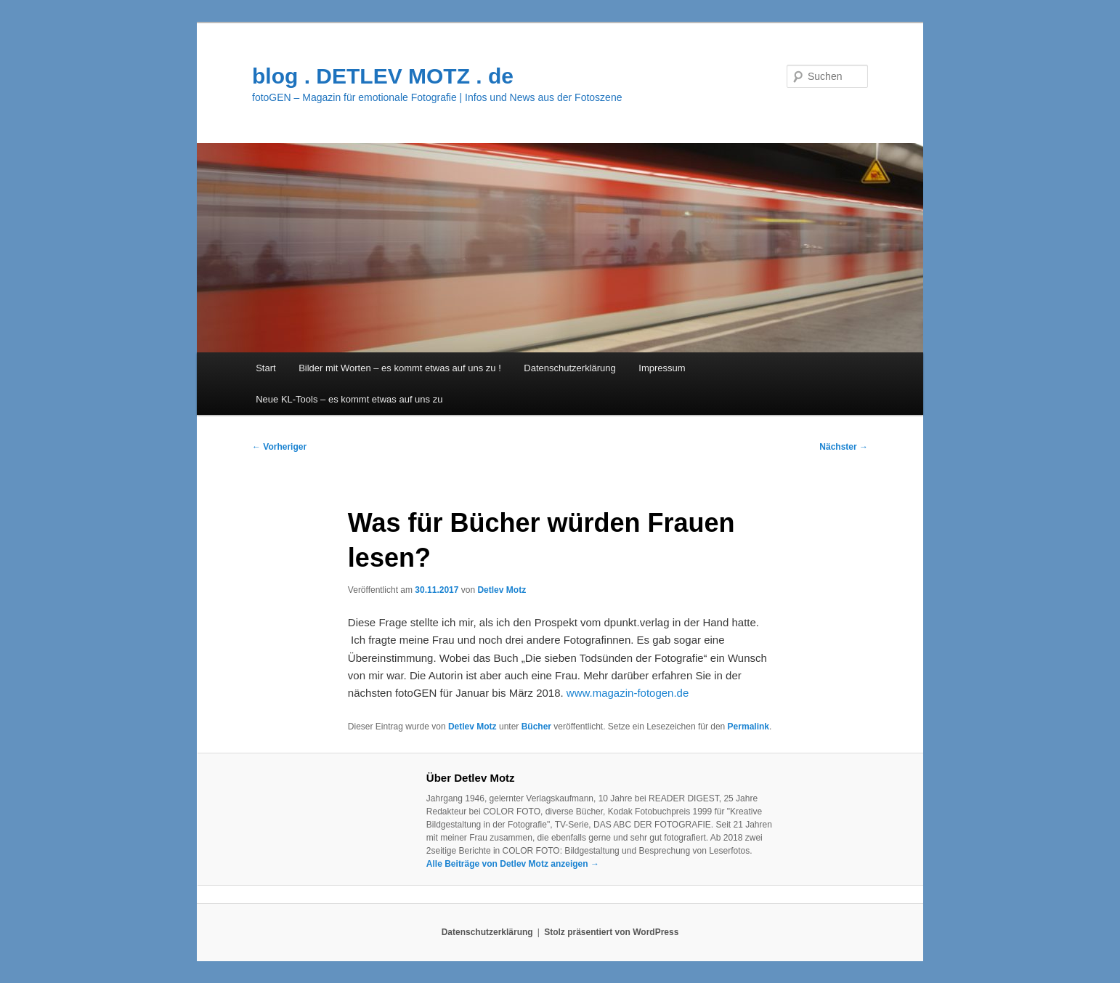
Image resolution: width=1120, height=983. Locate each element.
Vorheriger (279, 447)
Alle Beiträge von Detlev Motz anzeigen (512, 864)
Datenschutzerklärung (569, 368)
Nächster (843, 447)
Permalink (748, 726)
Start (265, 368)
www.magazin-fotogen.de (626, 693)
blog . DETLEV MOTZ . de (383, 76)
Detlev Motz (501, 590)
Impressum (661, 368)
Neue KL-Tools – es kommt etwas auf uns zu (349, 399)
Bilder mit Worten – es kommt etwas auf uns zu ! (400, 368)
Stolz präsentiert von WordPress (611, 932)
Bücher (536, 726)
